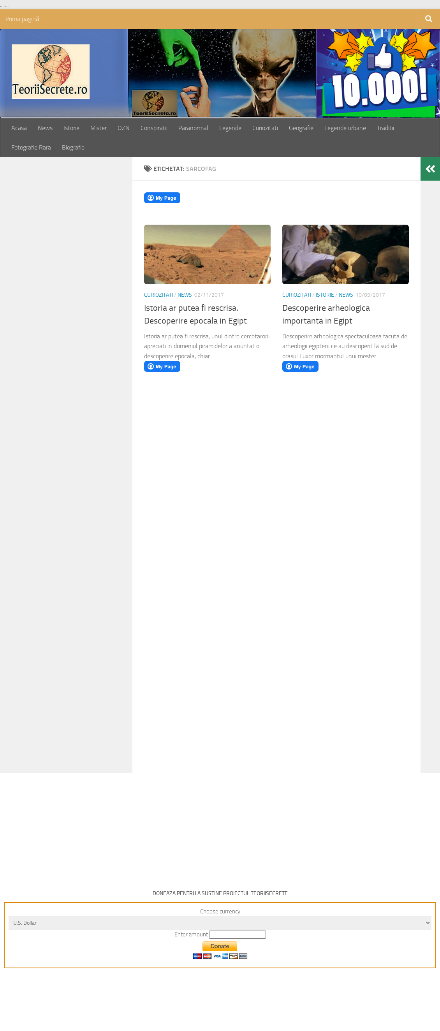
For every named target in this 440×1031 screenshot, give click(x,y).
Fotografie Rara (31, 147)
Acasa (19, 128)
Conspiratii (154, 128)
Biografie (73, 147)
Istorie (71, 128)
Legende (230, 128)
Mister (98, 128)
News (45, 128)
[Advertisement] (74, 290)
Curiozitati (265, 128)
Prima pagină (22, 19)
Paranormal (193, 128)
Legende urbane (345, 128)
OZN (124, 128)
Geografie (301, 128)
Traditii (385, 128)
